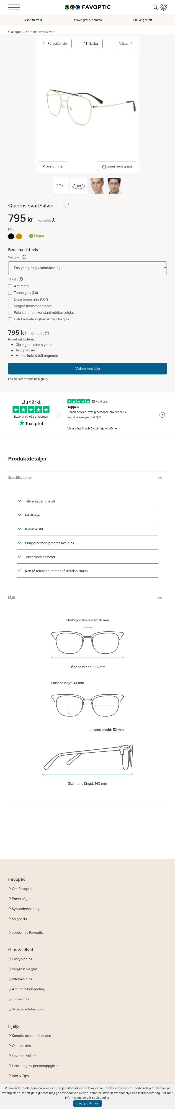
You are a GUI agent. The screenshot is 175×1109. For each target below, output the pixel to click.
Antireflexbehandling (28, 989)
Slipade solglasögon (28, 1009)
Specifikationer (20, 477)
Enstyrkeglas (22, 959)
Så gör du (19, 918)
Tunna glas (20, 999)
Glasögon (15, 31)
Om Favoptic (22, 888)
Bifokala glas (22, 979)
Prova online (52, 166)
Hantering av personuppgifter (35, 1065)
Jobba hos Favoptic (27, 932)
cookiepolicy (100, 1097)
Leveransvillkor (24, 1055)
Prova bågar (21, 898)
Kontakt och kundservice (31, 1035)
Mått (11, 597)
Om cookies (21, 1045)
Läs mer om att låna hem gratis (28, 379)
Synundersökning (26, 908)
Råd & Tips (20, 1075)
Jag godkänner (87, 1103)
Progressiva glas (24, 969)
